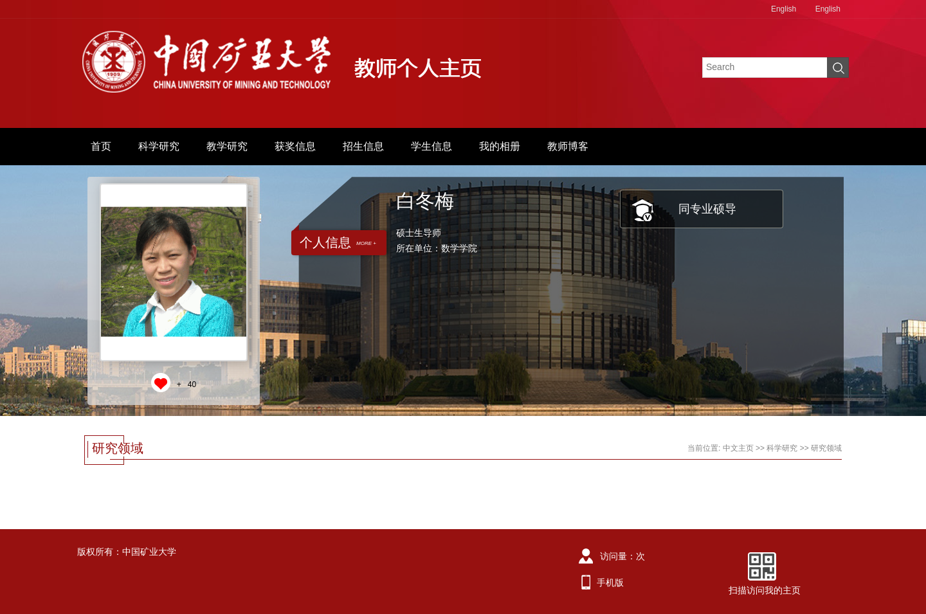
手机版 (610, 582)
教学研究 (227, 146)
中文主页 (738, 448)
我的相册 (499, 146)
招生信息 (363, 146)
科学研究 (158, 146)
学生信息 (431, 146)
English (783, 9)
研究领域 (826, 448)
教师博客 (567, 146)
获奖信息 (295, 146)
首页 (101, 146)
